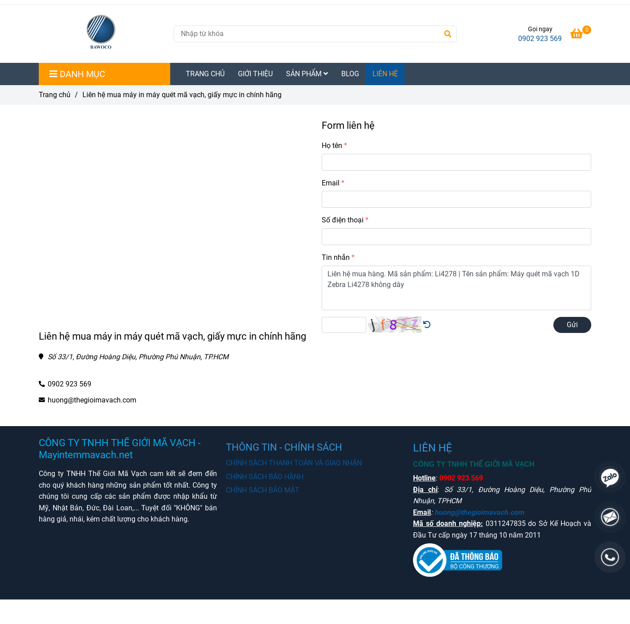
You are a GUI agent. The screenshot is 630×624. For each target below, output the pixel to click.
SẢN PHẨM (307, 74)
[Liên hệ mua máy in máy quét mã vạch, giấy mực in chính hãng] (102, 34)
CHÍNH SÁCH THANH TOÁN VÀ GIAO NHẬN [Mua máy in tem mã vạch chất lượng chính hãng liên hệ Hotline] (294, 463)
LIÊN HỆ (385, 74)
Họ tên (332, 145)
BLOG (350, 74)
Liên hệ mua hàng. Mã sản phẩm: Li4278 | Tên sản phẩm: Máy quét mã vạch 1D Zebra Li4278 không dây (456, 288)
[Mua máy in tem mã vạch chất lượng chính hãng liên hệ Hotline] (580, 35)
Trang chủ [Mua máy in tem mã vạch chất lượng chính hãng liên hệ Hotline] (54, 94)
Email (331, 183)
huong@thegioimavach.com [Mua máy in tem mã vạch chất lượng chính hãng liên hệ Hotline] (92, 400)
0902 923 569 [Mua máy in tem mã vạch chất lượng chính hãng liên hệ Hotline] (540, 38)
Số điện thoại (343, 220)
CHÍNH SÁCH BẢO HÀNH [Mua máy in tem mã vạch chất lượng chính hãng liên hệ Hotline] (264, 476)
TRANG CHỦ (205, 74)
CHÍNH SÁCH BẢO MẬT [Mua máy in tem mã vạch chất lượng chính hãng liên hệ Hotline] (262, 490)
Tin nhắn (336, 257)
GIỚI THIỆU (255, 74)
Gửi (572, 324)
